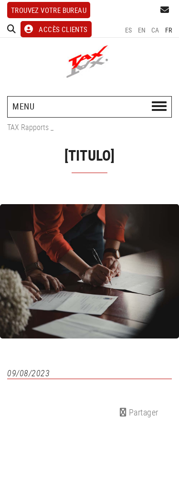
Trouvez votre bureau (48, 10)
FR (168, 29)
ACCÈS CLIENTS (56, 29)
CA (155, 29)
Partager (139, 412)
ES (128, 29)
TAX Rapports (28, 127)
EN (142, 29)
